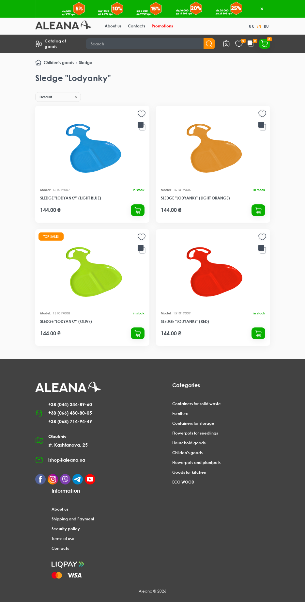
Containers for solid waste (196, 403)
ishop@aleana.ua (66, 460)
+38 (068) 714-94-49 (70, 421)
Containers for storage (193, 423)
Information (66, 490)
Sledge (85, 62)
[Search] (150, 43)
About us (113, 26)
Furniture (180, 413)
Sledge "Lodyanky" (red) (185, 321)
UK (251, 26)
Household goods (189, 442)
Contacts (136, 26)
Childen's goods (59, 62)
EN (258, 26)
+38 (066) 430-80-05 (70, 413)
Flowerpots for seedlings (195, 433)
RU (266, 26)
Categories (186, 385)
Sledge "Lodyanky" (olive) (66, 321)
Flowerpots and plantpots (196, 462)
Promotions (162, 26)
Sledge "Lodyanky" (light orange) (195, 198)
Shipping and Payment (73, 518)
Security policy (66, 528)
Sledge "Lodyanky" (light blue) (70, 198)
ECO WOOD (183, 482)
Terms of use (63, 538)
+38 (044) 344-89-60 (70, 404)
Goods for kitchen (189, 472)
